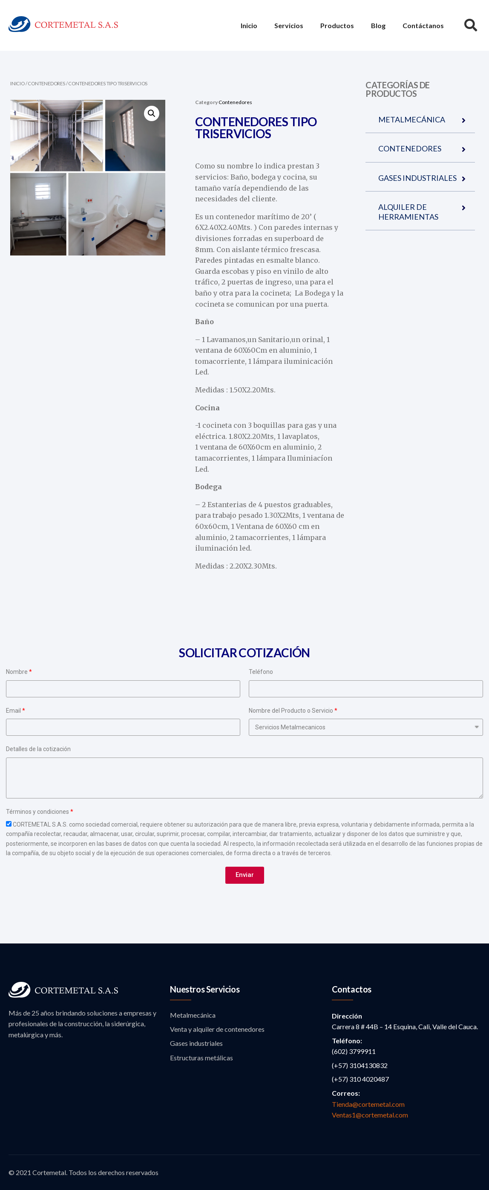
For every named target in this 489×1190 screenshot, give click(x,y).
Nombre (17, 671)
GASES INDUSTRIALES (417, 178)
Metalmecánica (193, 1015)
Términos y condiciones (37, 811)
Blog (378, 25)
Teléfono (261, 671)
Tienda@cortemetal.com (368, 1104)
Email (13, 710)
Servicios (288, 25)
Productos (337, 25)
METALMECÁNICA (411, 119)
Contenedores (46, 83)
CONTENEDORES (409, 148)
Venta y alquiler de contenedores (217, 1029)
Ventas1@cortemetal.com (370, 1115)
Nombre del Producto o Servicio (291, 710)
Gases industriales (196, 1043)
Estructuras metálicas (201, 1058)
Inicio (249, 25)
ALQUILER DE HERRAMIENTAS (408, 211)
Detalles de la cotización (38, 749)
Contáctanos (423, 25)
